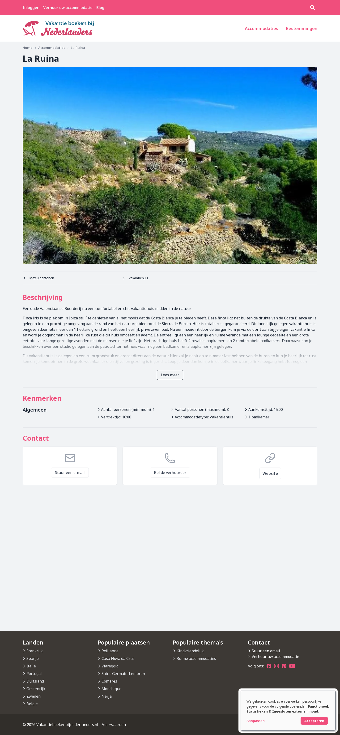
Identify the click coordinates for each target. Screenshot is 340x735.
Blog (100, 7)
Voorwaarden (114, 724)
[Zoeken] (312, 7)
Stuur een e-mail (70, 472)
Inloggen (31, 7)
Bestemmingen (301, 28)
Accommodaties (261, 28)
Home (28, 47)
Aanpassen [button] (255, 720)
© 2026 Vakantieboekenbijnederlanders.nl (60, 724)
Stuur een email (266, 650)
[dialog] (288, 710)
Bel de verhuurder (170, 472)
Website (270, 473)
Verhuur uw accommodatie (68, 7)
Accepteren (314, 720)
